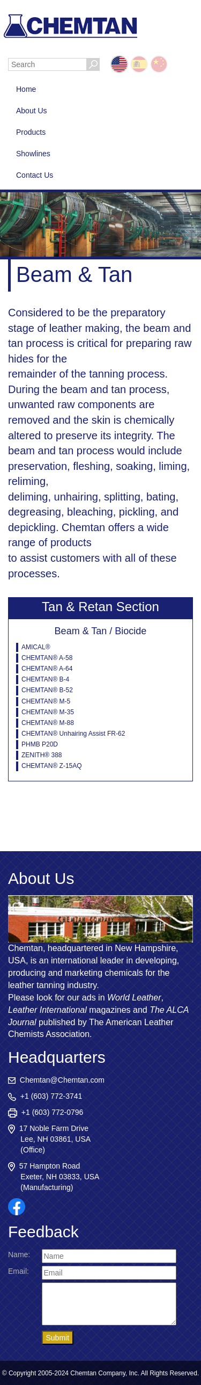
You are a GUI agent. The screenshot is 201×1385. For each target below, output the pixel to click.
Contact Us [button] (34, 175)
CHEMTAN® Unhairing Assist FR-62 (73, 733)
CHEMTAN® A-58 (46, 658)
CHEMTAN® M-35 (47, 712)
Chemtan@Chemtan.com (56, 1080)
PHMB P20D (39, 744)
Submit (58, 1337)
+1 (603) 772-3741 (45, 1096)
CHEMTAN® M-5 (45, 701)
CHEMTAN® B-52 (47, 690)
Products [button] (31, 132)
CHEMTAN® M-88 (47, 723)
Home (26, 89)
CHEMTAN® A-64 (46, 668)
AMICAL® (35, 647)
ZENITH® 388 (41, 755)
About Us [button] (31, 110)
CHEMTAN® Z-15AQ (51, 766)
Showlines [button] (33, 153)
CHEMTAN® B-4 (45, 679)
